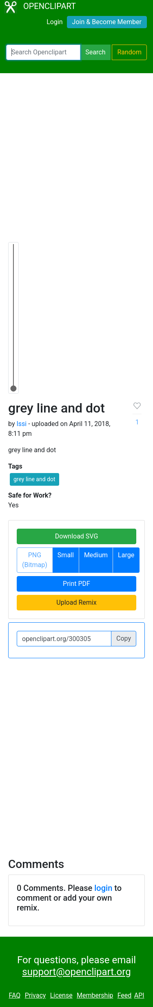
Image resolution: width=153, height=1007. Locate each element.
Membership (95, 995)
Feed (125, 995)
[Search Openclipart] (43, 52)
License (61, 995)
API (139, 995)
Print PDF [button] (76, 584)
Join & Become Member (107, 22)
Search (95, 52)
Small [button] (66, 555)
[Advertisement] (76, 161)
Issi (21, 424)
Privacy (35, 995)
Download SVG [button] (76, 536)
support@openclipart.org (76, 972)
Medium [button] (96, 555)
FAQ (14, 995)
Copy (123, 638)
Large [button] (126, 555)
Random (129, 52)
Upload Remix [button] (76, 602)
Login (54, 22)
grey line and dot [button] (34, 479)
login (103, 888)
